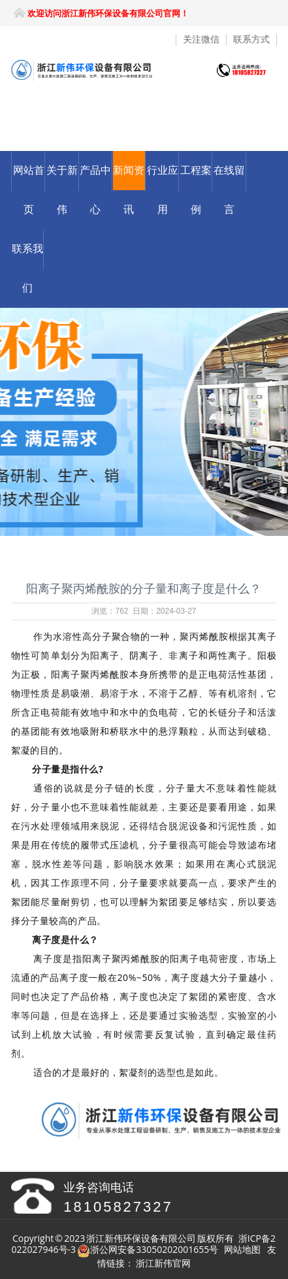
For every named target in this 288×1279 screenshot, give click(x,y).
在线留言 (229, 190)
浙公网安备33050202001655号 (154, 1249)
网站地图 (242, 1249)
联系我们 (27, 268)
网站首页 (28, 190)
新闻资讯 (128, 177)
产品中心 (95, 190)
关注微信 (201, 39)
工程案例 (196, 190)
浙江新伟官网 (163, 1263)
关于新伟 (62, 190)
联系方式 (251, 39)
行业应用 (162, 190)
